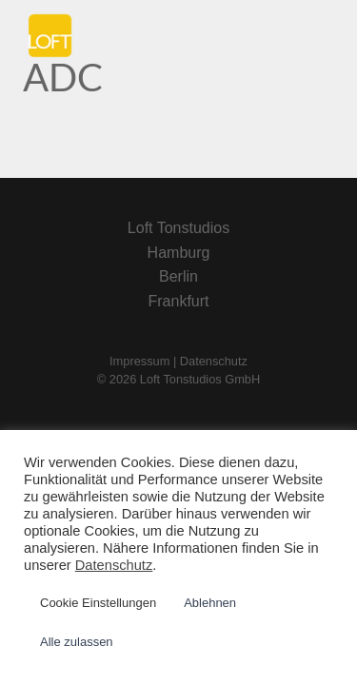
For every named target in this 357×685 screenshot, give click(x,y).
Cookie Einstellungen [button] (98, 603)
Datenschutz (113, 565)
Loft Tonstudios (178, 228)
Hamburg (179, 253)
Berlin (178, 276)
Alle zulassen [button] (76, 642)
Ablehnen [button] (210, 603)
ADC (63, 77)
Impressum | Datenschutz (178, 361)
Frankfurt (178, 301)
